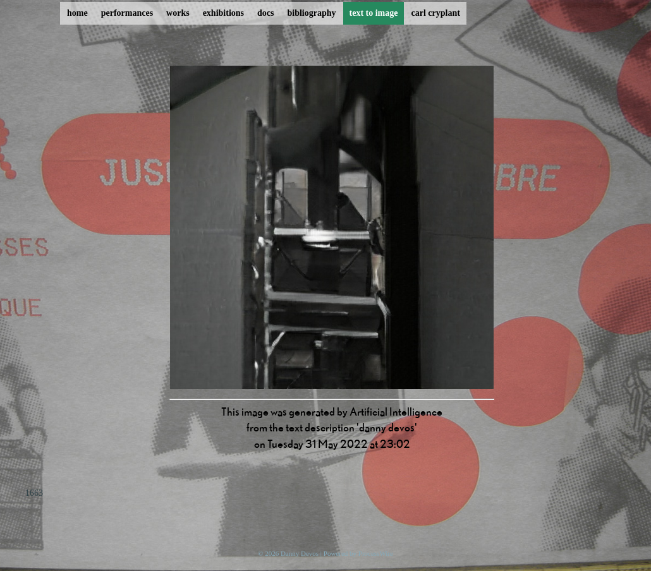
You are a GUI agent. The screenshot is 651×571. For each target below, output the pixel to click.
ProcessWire (375, 553)
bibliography (311, 13)
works (178, 13)
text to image (374, 13)
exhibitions (223, 13)
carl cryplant (435, 13)
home (77, 13)
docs (265, 13)
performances (127, 13)
